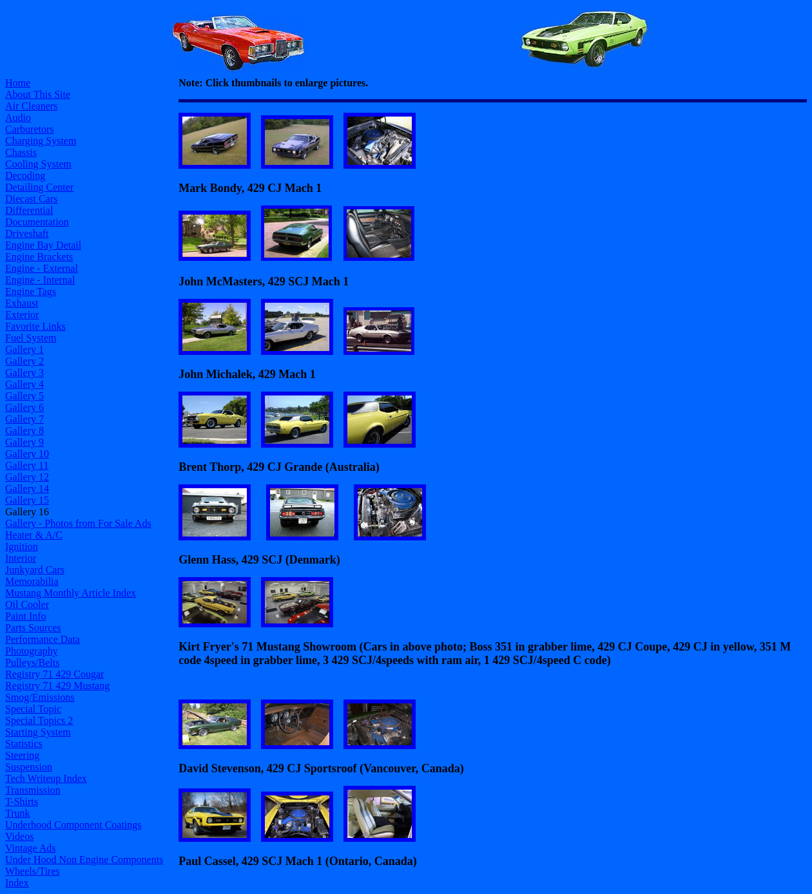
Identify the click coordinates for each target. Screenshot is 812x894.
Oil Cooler (27, 604)
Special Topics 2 (39, 720)
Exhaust (22, 303)
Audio (18, 117)
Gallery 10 (27, 453)
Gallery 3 (24, 372)
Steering (22, 755)
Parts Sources (33, 627)
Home (17, 82)
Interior (20, 558)
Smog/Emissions (40, 697)
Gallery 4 (24, 384)
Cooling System (38, 163)
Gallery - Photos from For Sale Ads (78, 523)
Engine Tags (30, 291)
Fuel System (31, 337)
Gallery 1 (24, 349)
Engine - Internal (40, 279)
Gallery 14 (27, 488)
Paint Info (25, 616)
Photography (31, 650)
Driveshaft (27, 233)
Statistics (24, 743)
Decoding (25, 175)
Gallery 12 (27, 476)
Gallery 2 (24, 361)
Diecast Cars (31, 198)
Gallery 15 (27, 500)
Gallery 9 (24, 442)
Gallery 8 (24, 430)
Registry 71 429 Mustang (57, 685)
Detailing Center (39, 187)
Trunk (17, 813)
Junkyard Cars (34, 569)
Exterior (22, 314)
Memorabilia (32, 581)
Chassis (21, 152)
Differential (29, 210)
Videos (19, 836)
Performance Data (42, 639)
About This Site (37, 94)
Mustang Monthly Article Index (70, 592)
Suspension (28, 766)
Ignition (21, 546)
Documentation (37, 221)
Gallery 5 (24, 395)
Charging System (40, 140)
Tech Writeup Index (46, 778)
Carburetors (29, 129)
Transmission (33, 790)
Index (16, 882)
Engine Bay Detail (43, 245)
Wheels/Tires (32, 871)
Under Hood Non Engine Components (84, 859)
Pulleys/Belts (32, 662)
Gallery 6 (24, 407)
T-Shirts (21, 801)
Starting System (38, 732)
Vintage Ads (30, 847)
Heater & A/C (34, 534)
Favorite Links (35, 326)
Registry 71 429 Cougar (54, 674)
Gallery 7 (24, 419)
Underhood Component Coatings (73, 824)
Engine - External (41, 268)
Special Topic (33, 708)
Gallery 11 (26, 465)
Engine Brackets (39, 256)
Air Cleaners (31, 105)
